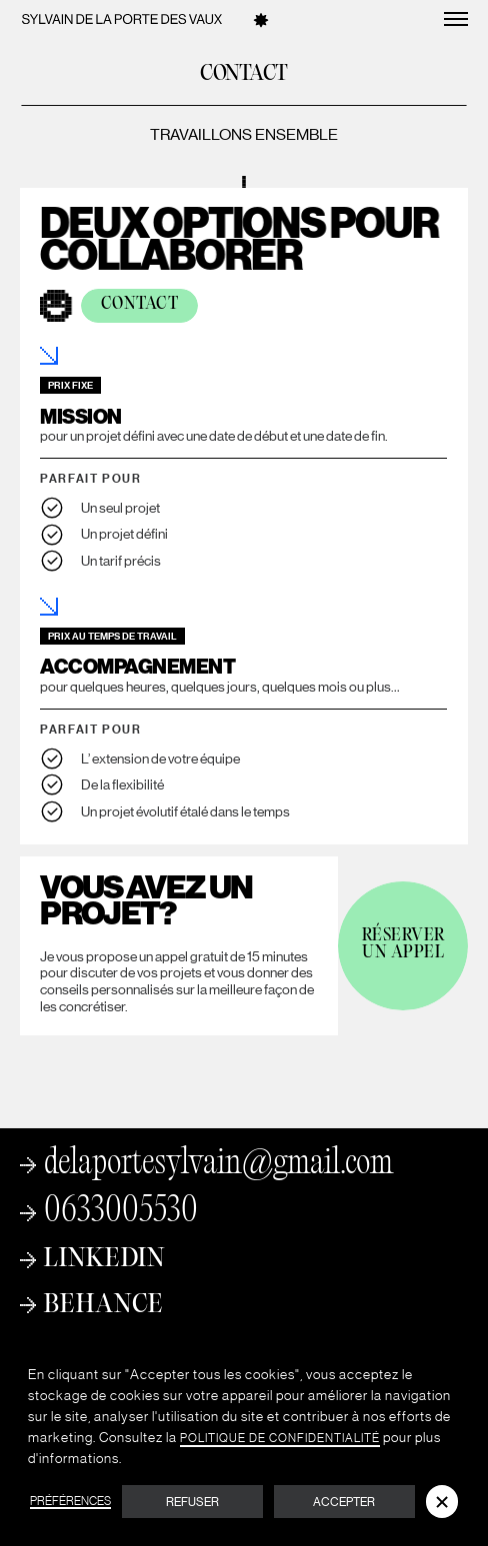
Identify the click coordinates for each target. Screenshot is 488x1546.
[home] (122, 19)
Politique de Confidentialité (280, 1438)
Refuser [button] (192, 1502)
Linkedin (104, 1259)
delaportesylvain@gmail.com (218, 1165)
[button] (442, 1501)
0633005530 (121, 1213)
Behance (104, 1305)
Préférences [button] (70, 1501)
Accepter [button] (344, 1502)
